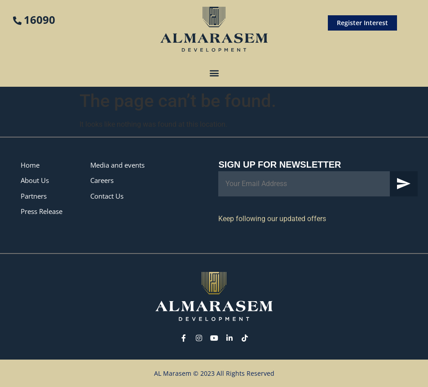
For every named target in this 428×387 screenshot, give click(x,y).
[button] (214, 72)
